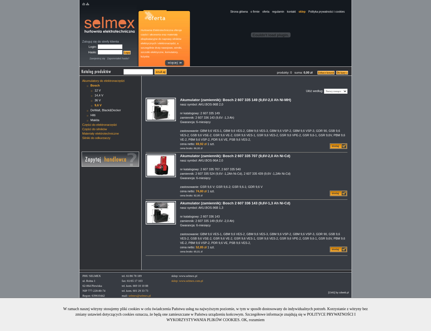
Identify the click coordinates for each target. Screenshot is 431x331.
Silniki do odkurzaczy (96, 138)
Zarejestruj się (97, 58)
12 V (98, 90)
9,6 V (98, 105)
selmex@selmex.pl (140, 295)
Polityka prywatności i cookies (326, 11)
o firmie (255, 11)
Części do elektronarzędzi (99, 124)
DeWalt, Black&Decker (105, 110)
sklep (302, 11)
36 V (98, 100)
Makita (94, 120)
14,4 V (99, 95)
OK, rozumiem (252, 320)
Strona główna (239, 11)
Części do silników (94, 129)
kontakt (291, 11)
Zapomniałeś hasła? (118, 58)
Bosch (95, 85)
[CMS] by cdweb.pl (338, 292)
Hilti (92, 115)
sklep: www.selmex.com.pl (187, 280)
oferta (265, 11)
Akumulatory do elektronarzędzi (103, 80)
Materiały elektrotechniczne (100, 133)
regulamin (278, 11)
